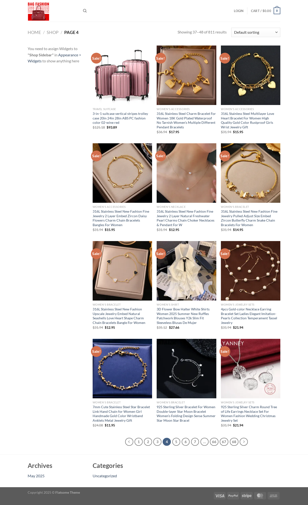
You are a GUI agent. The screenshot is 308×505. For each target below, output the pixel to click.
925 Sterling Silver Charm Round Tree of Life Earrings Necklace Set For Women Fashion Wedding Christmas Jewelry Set (249, 413)
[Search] (85, 10)
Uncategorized (105, 475)
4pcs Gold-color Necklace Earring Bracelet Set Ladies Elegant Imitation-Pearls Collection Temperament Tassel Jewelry (249, 316)
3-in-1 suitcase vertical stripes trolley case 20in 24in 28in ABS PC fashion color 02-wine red (120, 118)
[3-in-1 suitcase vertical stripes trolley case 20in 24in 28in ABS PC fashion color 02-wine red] (122, 75)
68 (234, 441)
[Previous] (129, 442)
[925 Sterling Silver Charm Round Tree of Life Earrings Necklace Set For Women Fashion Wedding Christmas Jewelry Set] (250, 368)
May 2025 (36, 475)
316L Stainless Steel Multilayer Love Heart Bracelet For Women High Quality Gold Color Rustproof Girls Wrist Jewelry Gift (247, 120)
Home (34, 32)
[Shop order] (255, 32)
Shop (52, 32)
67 (224, 441)
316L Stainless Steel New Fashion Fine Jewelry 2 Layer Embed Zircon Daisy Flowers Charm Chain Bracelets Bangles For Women (121, 218)
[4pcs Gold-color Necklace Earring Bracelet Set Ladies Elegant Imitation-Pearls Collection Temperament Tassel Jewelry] (250, 271)
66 (214, 441)
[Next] (244, 442)
